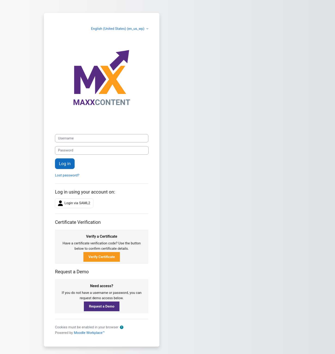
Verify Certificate (101, 257)
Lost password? (67, 175)
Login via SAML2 (74, 203)
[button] (121, 327)
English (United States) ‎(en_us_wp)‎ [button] (118, 29)
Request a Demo (101, 306)
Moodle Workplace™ (89, 333)
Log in (65, 163)
